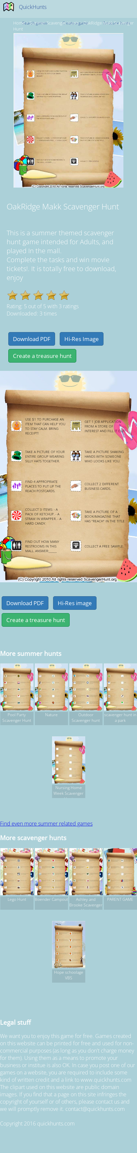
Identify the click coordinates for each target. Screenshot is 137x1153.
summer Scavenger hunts (54, 23)
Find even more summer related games (46, 823)
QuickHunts (32, 7)
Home (19, 23)
